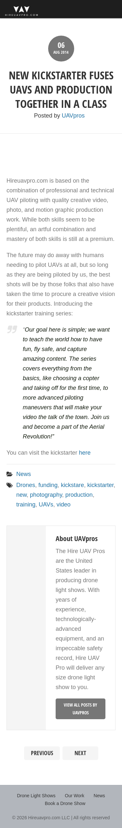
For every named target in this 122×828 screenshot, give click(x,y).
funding (48, 485)
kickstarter (100, 485)
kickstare (72, 485)
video (64, 504)
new (21, 495)
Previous (42, 753)
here (84, 452)
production (79, 495)
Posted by (59, 115)
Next (80, 753)
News (23, 474)
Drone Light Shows (36, 795)
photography (46, 495)
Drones (25, 485)
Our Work (74, 795)
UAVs (46, 504)
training (25, 504)
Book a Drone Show (65, 803)
